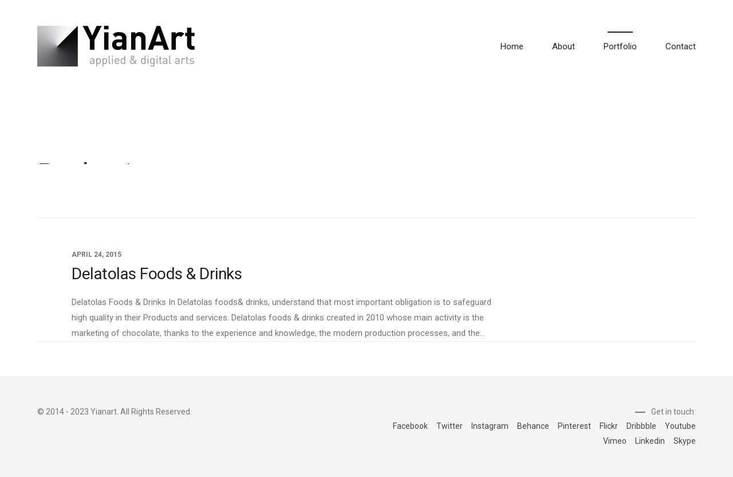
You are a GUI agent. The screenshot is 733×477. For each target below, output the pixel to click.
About (563, 46)
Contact (680, 46)
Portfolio (620, 46)
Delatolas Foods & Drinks (157, 273)
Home (512, 46)
